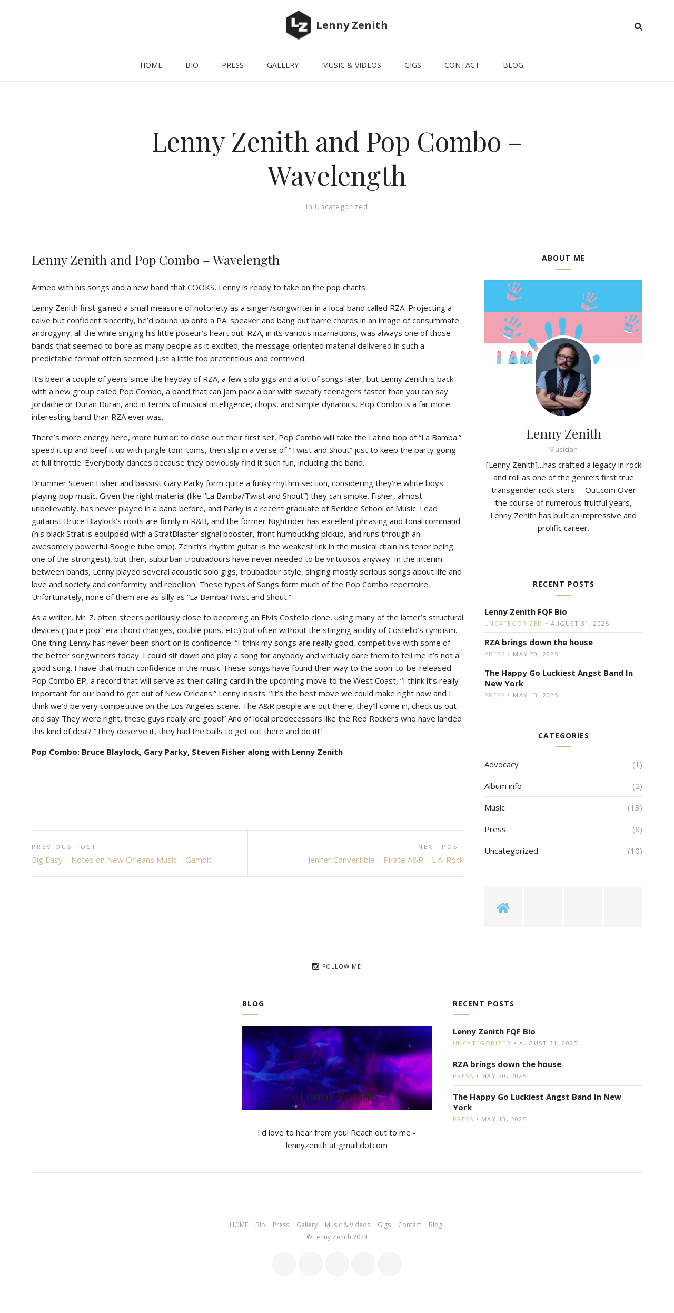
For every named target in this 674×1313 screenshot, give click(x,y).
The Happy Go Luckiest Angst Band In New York (558, 677)
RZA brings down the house (538, 642)
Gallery (307, 1224)
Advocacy (501, 764)
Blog (435, 1224)
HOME (239, 1224)
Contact (409, 1224)
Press (494, 654)
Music (494, 807)
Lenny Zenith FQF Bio (525, 611)
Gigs (384, 1224)
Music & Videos (347, 1224)
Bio (260, 1224)
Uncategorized (341, 206)
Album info (503, 786)
